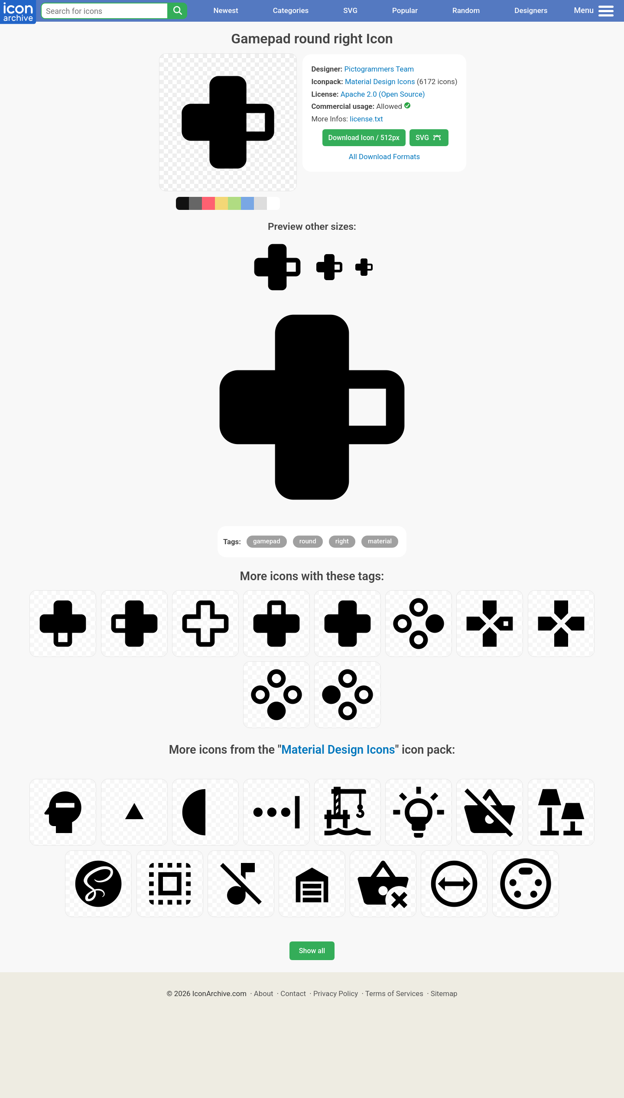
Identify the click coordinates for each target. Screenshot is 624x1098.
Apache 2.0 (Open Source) (383, 94)
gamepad (266, 541)
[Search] (177, 11)
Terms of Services (394, 993)
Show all (312, 951)
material (380, 541)
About (263, 993)
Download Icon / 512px (364, 138)
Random (466, 10)
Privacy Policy (335, 993)
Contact (293, 993)
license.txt (366, 118)
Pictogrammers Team (379, 69)
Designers (530, 10)
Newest (225, 10)
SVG (350, 10)
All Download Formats (384, 156)
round (307, 541)
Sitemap (444, 993)
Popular (405, 10)
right (342, 541)
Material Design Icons (380, 81)
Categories (291, 10)
